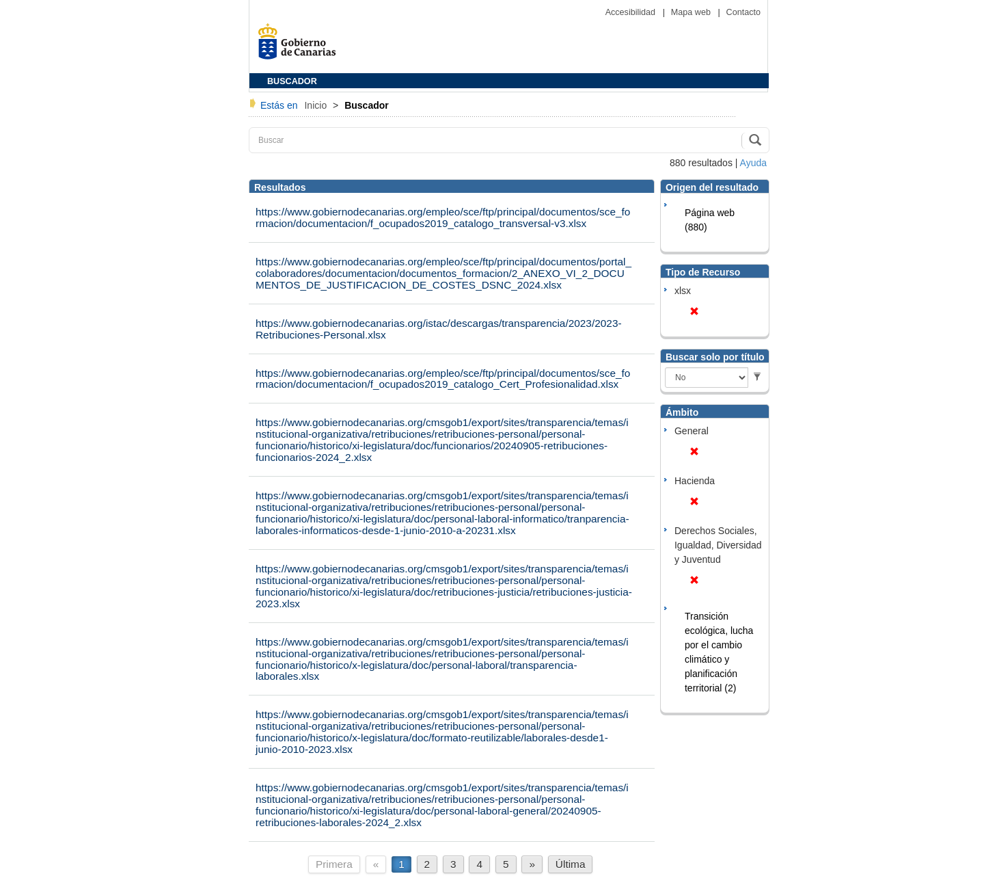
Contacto (743, 12)
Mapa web (692, 12)
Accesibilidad (631, 12)
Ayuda (753, 162)
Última (571, 864)
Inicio (316, 105)
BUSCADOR (292, 81)
